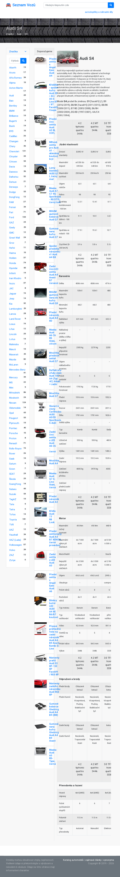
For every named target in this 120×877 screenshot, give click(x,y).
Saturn (12, 463)
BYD (11, 131)
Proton (12, 438)
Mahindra (14, 344)
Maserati (13, 354)
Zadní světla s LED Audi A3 (52, 560)
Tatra (12, 509)
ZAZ (11, 555)
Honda (12, 263)
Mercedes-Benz (17, 369)
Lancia (12, 313)
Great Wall (14, 237)
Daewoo (13, 171)
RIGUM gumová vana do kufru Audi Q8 (53, 298)
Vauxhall (13, 534)
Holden (12, 257)
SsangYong (15, 483)
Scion (12, 468)
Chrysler (13, 156)
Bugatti (13, 120)
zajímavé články (93, 859)
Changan (13, 141)
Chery (12, 146)
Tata (11, 504)
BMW (12, 110)
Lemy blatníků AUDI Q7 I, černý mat (53, 173)
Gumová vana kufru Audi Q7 (53, 233)
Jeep (11, 298)
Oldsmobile (15, 407)
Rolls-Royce (15, 448)
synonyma (108, 859)
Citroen (13, 161)
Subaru (12, 489)
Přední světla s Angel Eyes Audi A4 (53, 67)
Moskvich (14, 397)
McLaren (13, 364)
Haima (12, 252)
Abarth (12, 67)
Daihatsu (13, 176)
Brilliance (13, 115)
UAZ (11, 529)
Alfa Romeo (15, 77)
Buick (12, 125)
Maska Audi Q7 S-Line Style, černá (52, 480)
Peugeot (13, 418)
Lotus (12, 339)
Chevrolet (14, 151)
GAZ (11, 222)
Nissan (12, 402)
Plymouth (14, 423)
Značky (10, 33)
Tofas (12, 514)
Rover (12, 453)
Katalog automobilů (73, 859)
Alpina (12, 82)
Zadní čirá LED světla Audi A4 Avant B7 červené (53, 275)
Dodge (12, 192)
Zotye (12, 560)
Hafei (12, 247)
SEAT (12, 473)
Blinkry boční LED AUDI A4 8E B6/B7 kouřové (53, 609)
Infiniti (12, 273)
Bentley (13, 105)
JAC (11, 288)
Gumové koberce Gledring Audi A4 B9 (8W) (54, 709)
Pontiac (13, 428)
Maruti (12, 349)
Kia (10, 303)
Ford (11, 217)
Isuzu (12, 283)
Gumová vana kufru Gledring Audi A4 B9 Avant (54, 732)
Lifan (12, 329)
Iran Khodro (15, 278)
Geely (12, 227)
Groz (11, 242)
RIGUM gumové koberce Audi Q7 (53, 215)
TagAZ (12, 499)
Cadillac (13, 136)
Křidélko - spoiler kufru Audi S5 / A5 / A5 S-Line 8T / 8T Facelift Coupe (53, 97)
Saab (11, 458)
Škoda (12, 478)
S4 (26, 33)
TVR (11, 524)
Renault (13, 443)
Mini (11, 387)
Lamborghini (15, 308)
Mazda (12, 359)
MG (11, 382)
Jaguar (12, 293)
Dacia (12, 166)
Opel (11, 412)
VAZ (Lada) (15, 539)
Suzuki (12, 494)
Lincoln (13, 334)
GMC (11, 232)
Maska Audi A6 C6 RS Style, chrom (53, 336)
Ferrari (12, 207)
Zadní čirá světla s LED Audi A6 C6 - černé (52, 441)
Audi (19, 33)
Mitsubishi (14, 392)
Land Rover (15, 318)
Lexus (12, 324)
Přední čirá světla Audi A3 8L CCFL (53, 125)
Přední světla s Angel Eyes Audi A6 (53, 583)
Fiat (11, 212)
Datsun (13, 181)
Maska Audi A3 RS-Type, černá (52, 756)
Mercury (13, 377)
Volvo (12, 550)
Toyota (13, 519)
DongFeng (14, 197)
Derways (13, 186)
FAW (11, 202)
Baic (11, 100)
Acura (12, 72)
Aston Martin (16, 87)
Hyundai (13, 268)
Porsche (13, 433)
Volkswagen (15, 544)
